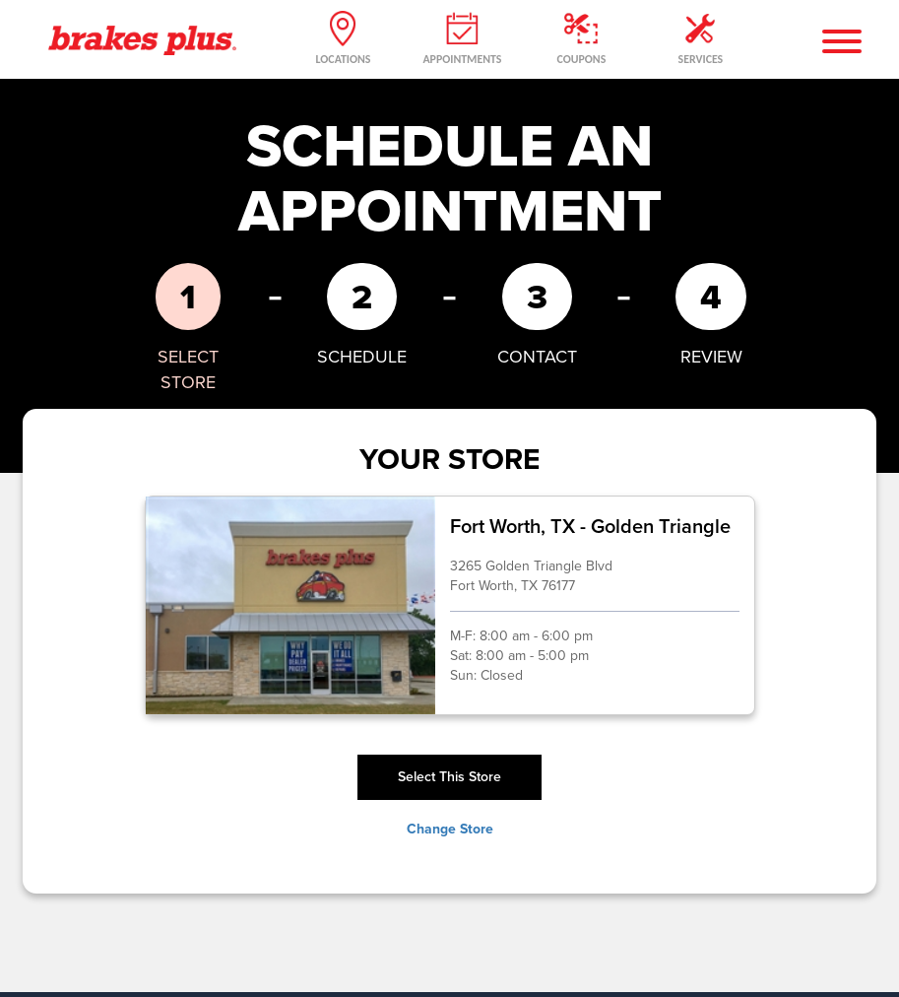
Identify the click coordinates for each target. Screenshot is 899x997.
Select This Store (449, 776)
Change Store (450, 829)
